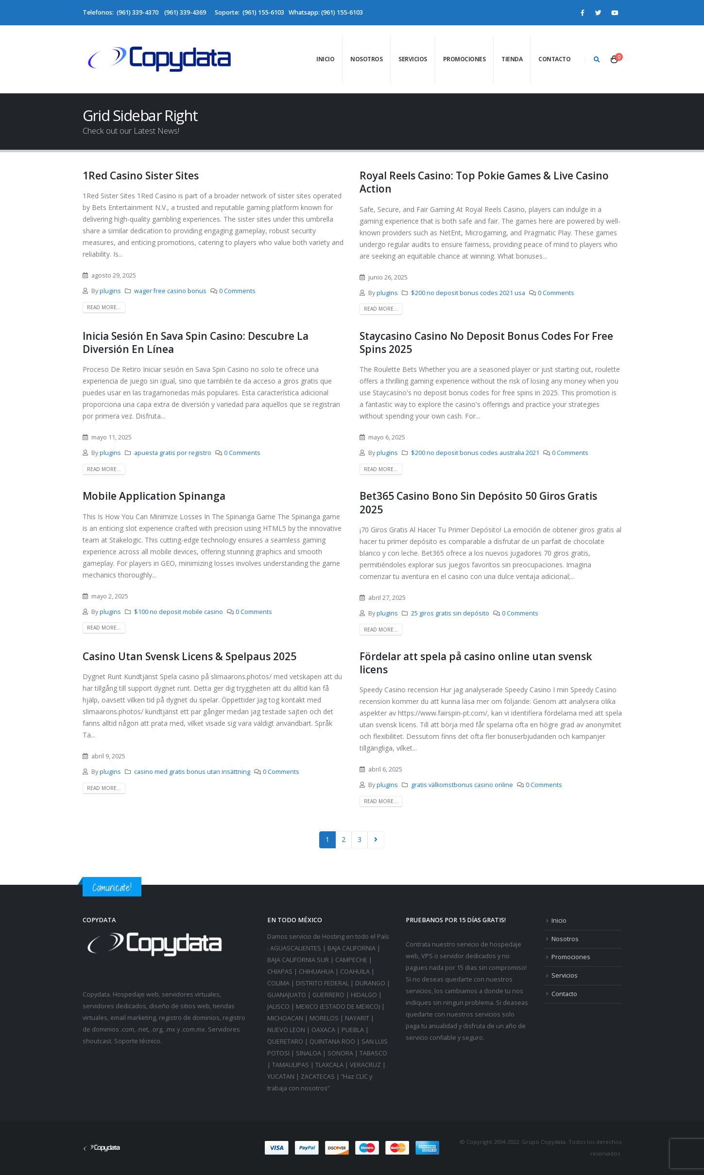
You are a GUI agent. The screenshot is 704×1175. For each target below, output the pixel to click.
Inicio (325, 59)
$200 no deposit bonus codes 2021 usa (468, 293)
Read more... (104, 307)
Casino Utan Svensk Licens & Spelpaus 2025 (189, 656)
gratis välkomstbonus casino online (462, 785)
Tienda (511, 59)
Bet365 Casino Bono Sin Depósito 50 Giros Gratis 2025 (478, 502)
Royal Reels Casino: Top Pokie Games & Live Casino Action (484, 182)
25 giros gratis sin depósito (450, 613)
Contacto (554, 59)
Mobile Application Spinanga (154, 496)
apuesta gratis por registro (172, 453)
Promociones (464, 59)
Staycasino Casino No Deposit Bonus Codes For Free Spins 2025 (486, 342)
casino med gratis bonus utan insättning (192, 772)
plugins (110, 291)
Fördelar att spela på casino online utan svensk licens (476, 662)
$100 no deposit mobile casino (178, 612)
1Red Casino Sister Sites (141, 175)
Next (375, 839)
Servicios (412, 59)
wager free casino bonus (170, 291)
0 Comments (237, 291)
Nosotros (366, 59)
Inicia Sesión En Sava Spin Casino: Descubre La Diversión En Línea (196, 342)
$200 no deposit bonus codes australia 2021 (475, 453)
